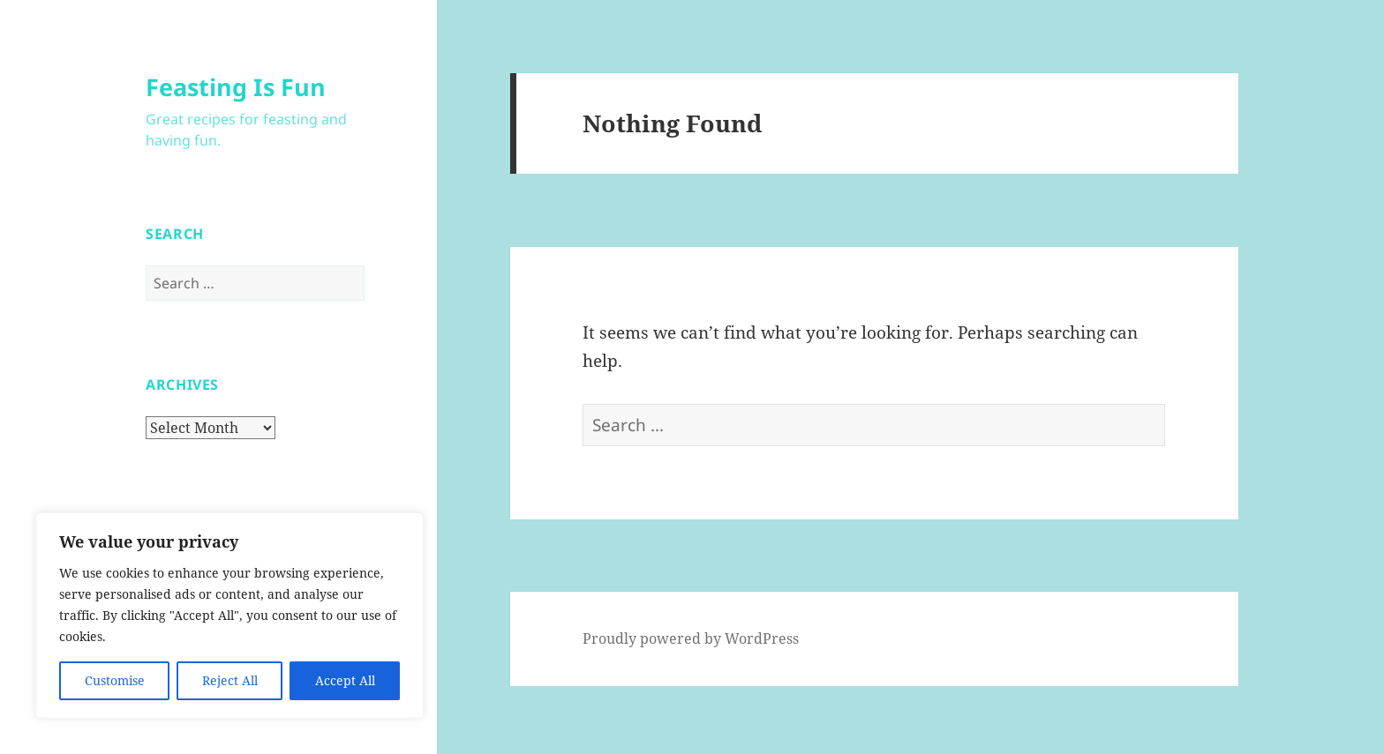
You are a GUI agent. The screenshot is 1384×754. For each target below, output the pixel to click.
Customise (115, 680)
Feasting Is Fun (236, 87)
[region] (229, 615)
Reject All (230, 680)
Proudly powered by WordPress (691, 638)
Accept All (345, 680)
